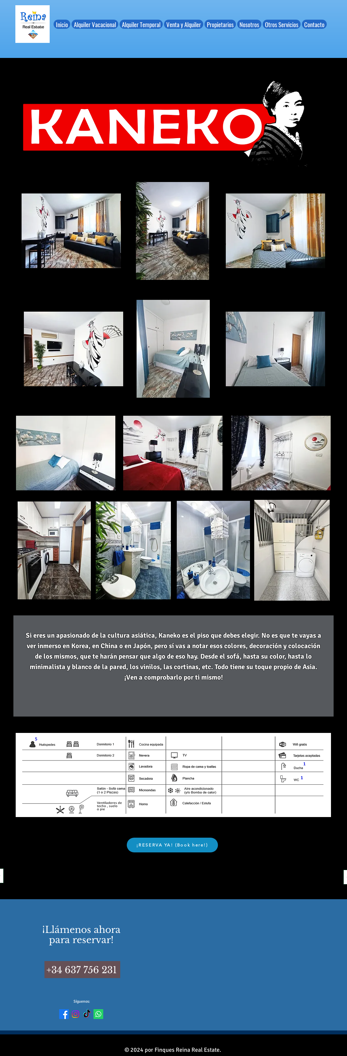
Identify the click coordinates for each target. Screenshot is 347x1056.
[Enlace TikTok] (87, 1014)
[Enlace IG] (75, 1014)
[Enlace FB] (64, 1014)
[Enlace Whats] (98, 1014)
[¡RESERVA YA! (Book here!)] (172, 845)
